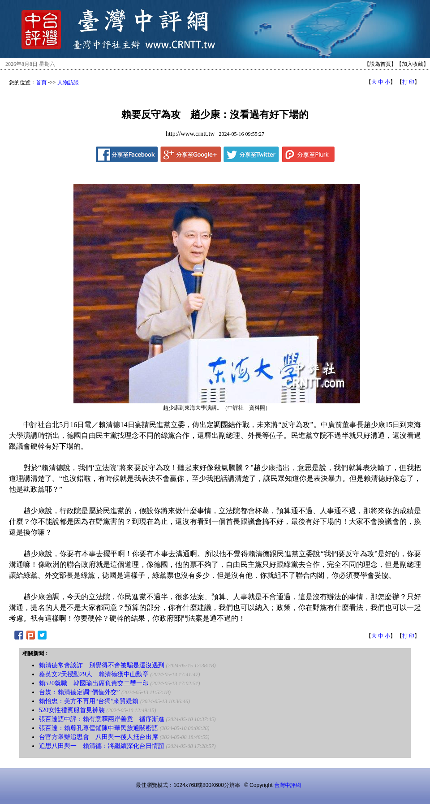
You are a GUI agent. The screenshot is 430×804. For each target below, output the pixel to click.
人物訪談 (68, 82)
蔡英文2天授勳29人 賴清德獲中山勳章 (94, 674)
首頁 (41, 82)
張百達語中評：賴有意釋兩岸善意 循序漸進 (101, 719)
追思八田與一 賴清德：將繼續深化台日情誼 (101, 746)
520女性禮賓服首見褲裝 (72, 710)
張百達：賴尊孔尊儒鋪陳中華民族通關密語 (98, 728)
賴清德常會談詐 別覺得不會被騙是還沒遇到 (101, 665)
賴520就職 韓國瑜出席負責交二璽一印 (94, 683)
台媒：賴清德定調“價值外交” (79, 692)
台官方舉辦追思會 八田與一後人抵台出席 (98, 737)
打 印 (408, 82)
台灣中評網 (287, 785)
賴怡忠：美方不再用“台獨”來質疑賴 (88, 701)
